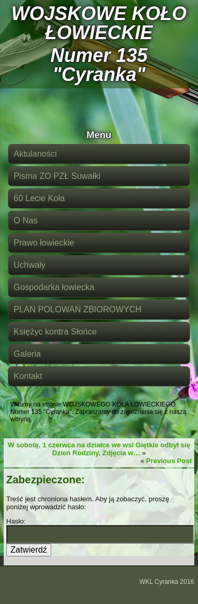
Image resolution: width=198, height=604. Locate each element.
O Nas (25, 220)
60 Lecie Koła (39, 198)
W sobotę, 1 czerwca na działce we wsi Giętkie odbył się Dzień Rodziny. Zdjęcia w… (99, 449)
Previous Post (169, 461)
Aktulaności (35, 153)
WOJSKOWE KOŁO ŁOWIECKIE (99, 23)
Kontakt (28, 376)
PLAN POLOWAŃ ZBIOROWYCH (78, 309)
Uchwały (29, 264)
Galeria (27, 353)
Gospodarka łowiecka (54, 287)
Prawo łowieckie (44, 242)
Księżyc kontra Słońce (55, 331)
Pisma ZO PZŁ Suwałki (57, 176)
